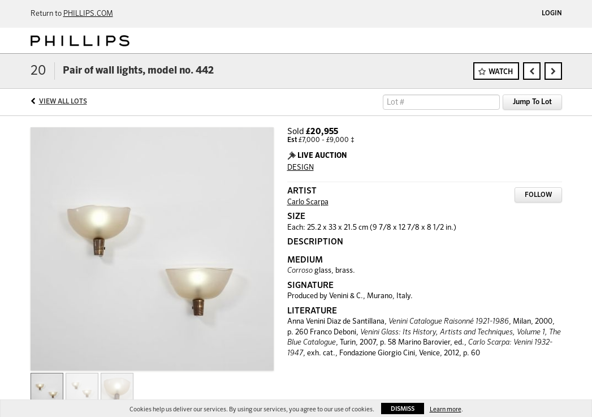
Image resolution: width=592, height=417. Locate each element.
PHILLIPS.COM (88, 14)
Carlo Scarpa (308, 202)
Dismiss (402, 409)
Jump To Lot (532, 102)
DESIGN (300, 167)
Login (552, 13)
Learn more (445, 409)
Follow (538, 195)
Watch (501, 72)
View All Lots (63, 101)
